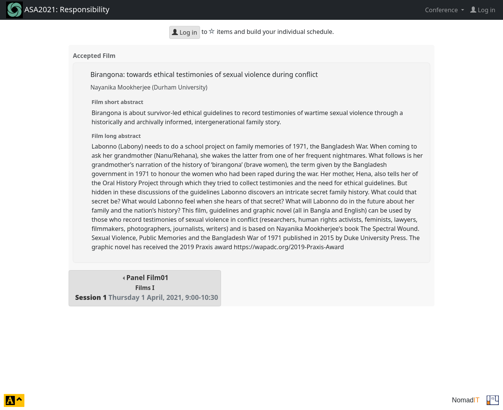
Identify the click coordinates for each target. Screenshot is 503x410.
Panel (145, 287)
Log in (184, 32)
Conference (442, 10)
